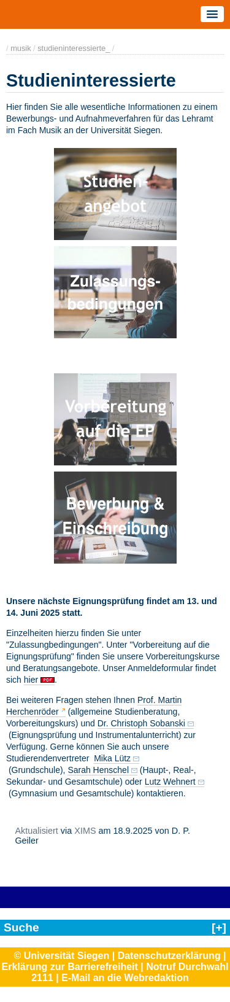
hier (31, 680)
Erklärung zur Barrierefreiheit (70, 966)
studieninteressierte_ (73, 48)
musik (20, 48)
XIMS (85, 831)
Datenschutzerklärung (169, 955)
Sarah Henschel (98, 770)
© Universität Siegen (61, 955)
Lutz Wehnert (170, 781)
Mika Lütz (112, 758)
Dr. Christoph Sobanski (141, 723)
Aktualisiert (36, 831)
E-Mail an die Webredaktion (125, 978)
